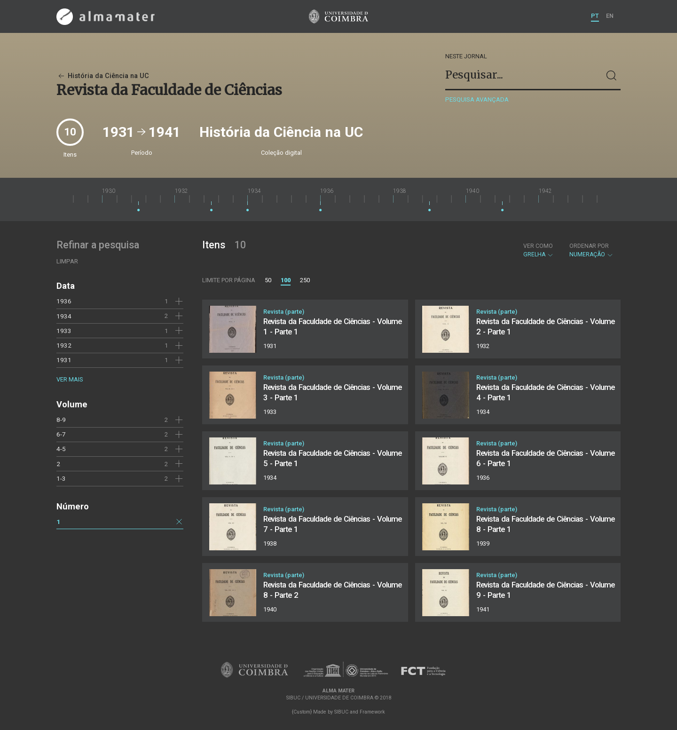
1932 (63, 345)
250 (305, 280)
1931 (63, 360)
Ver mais (69, 379)
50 (268, 280)
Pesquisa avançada (477, 99)
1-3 (61, 478)
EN (610, 15)
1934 (63, 316)
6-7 (61, 434)
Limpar (67, 261)
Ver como (538, 246)
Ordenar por (589, 246)
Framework (372, 712)
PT (595, 15)
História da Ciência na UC (102, 76)
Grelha (538, 250)
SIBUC (341, 712)
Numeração (591, 250)
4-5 (61, 448)
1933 (63, 330)
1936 (63, 301)
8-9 (61, 419)
